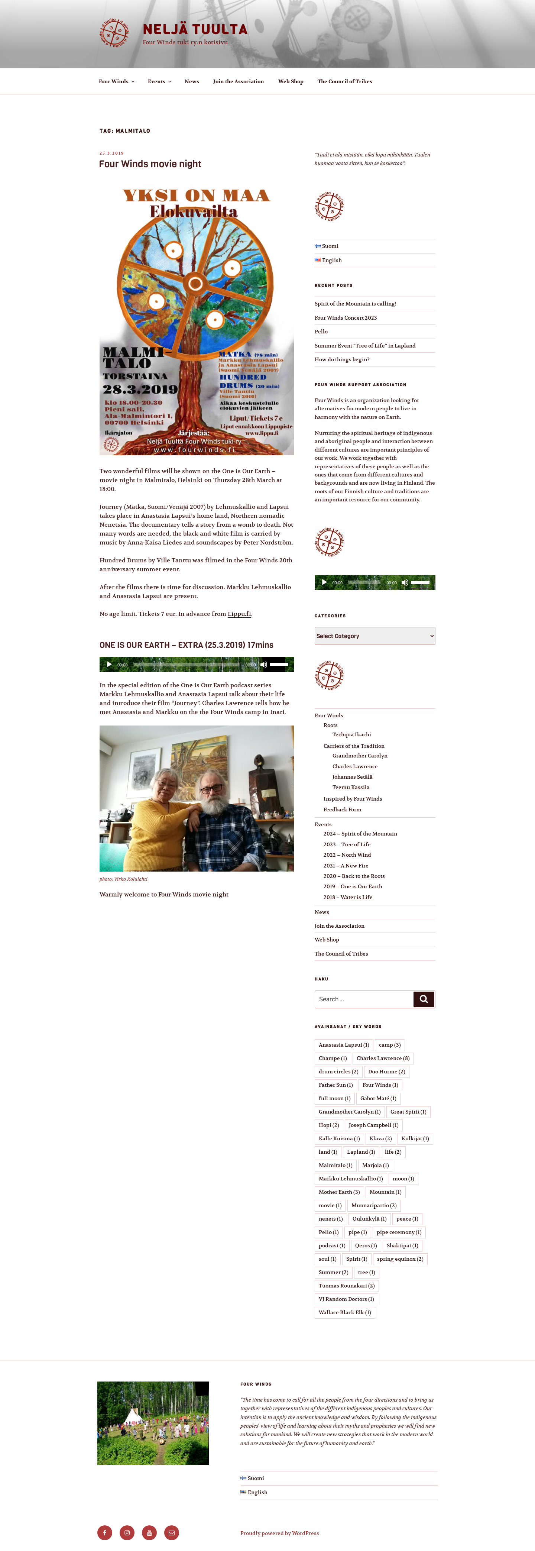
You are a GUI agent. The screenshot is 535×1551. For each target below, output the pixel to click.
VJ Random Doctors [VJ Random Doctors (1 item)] (346, 1299)
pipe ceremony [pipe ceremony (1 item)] (399, 1232)
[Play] (109, 664)
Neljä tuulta (195, 29)
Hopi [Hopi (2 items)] (329, 1125)
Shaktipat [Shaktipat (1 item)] (402, 1245)
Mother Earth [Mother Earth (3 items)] (339, 1192)
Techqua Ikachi (352, 734)
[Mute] (264, 664)
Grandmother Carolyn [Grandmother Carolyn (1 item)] (350, 1111)
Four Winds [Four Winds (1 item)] (380, 1085)
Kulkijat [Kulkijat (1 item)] (415, 1138)
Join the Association (238, 81)
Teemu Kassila (351, 787)
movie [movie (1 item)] (330, 1205)
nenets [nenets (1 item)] (331, 1218)
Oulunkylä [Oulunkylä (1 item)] (370, 1218)
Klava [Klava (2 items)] (381, 1138)
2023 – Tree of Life (347, 844)
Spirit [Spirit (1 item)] (356, 1259)
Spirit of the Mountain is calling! (355, 303)
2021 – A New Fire (346, 865)
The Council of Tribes (345, 81)
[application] (197, 664)
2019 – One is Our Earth (353, 886)
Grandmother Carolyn (360, 755)
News (192, 81)
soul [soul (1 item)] (328, 1259)
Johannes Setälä (353, 776)
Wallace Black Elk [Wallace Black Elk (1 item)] (345, 1312)
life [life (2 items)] (393, 1151)
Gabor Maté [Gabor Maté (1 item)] (378, 1098)
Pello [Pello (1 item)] (329, 1232)
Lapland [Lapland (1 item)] (361, 1151)
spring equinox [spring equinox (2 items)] (400, 1259)
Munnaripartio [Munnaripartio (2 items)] (374, 1205)
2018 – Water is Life (348, 897)
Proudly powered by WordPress (279, 1533)
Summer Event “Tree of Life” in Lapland (365, 345)
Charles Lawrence (355, 766)
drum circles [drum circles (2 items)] (339, 1071)
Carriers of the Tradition (354, 746)
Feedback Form (342, 809)
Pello (321, 331)
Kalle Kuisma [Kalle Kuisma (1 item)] (339, 1138)
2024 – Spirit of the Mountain (360, 833)
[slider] (187, 664)
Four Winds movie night (150, 164)
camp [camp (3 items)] (390, 1044)
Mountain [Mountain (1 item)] (386, 1192)
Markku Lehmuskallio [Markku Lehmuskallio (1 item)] (351, 1178)
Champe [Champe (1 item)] (333, 1058)
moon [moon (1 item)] (403, 1178)
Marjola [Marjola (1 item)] (375, 1165)
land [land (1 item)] (328, 1151)
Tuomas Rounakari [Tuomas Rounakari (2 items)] (347, 1285)
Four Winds (117, 81)
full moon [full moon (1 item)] (335, 1098)
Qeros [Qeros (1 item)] (366, 1245)
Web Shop (291, 81)
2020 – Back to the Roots (354, 876)
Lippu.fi (239, 614)
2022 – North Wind (347, 855)
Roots (331, 725)
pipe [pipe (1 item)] (357, 1232)
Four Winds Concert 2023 (346, 317)
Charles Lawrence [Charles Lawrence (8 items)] (383, 1058)
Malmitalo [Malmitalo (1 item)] (336, 1165)
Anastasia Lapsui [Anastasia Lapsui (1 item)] (344, 1044)
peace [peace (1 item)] (407, 1218)
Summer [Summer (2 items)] (333, 1272)
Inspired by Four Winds (353, 798)
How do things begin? (342, 359)
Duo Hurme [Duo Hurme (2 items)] (386, 1071)
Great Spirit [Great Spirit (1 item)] (408, 1111)
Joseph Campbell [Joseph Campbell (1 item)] (374, 1125)
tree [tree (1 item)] (366, 1272)
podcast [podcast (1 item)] (332, 1245)
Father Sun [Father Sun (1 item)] (336, 1085)
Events (160, 81)
